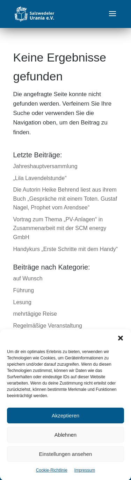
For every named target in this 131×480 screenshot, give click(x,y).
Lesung (22, 302)
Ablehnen (65, 439)
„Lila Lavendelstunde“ (40, 178)
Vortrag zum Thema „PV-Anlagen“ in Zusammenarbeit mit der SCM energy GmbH (60, 228)
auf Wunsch (28, 278)
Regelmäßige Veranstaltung (47, 326)
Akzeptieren (65, 420)
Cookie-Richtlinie (51, 474)
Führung (23, 290)
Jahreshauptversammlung (45, 166)
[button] (120, 342)
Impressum (84, 474)
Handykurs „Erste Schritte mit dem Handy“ (65, 249)
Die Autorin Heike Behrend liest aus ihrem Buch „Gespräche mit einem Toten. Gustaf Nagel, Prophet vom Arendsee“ (65, 198)
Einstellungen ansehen (65, 458)
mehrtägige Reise (35, 314)
